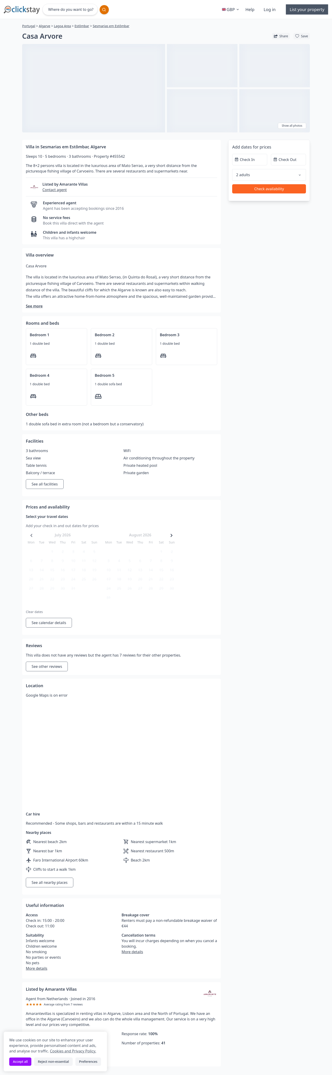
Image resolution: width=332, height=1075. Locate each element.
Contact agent (54, 189)
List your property (307, 9)
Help (249, 9)
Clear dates (34, 612)
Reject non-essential (53, 1061)
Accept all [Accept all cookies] (20, 1061)
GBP (231, 9)
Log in (270, 9)
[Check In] (249, 159)
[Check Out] (288, 159)
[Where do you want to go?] (70, 9)
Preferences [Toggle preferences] (88, 1061)
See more (34, 306)
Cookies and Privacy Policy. (73, 1051)
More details (36, 968)
